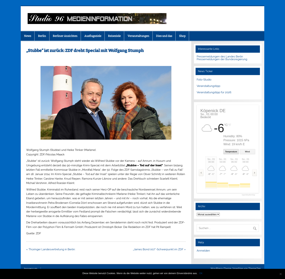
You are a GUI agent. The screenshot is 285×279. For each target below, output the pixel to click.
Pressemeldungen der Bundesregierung (222, 59)
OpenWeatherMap (248, 195)
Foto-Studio (204, 79)
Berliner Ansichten (65, 36)
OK (201, 273)
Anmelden (203, 250)
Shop (182, 36)
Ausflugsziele (92, 36)
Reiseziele (114, 36)
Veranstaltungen (138, 36)
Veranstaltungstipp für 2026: (214, 92)
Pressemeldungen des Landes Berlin (220, 56)
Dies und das (164, 36)
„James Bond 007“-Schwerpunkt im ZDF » (159, 249)
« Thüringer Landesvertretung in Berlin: (50, 249)
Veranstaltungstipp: (209, 86)
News (27, 36)
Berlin (42, 36)
